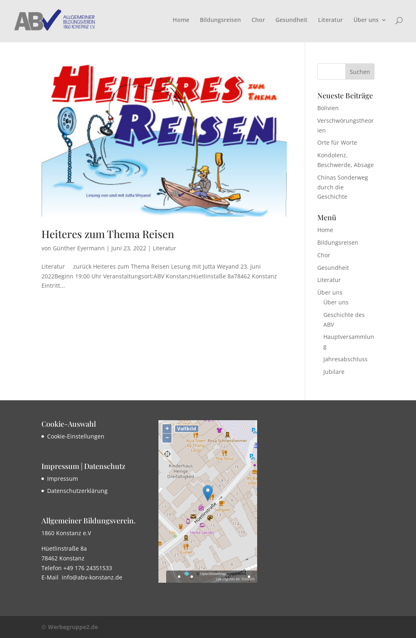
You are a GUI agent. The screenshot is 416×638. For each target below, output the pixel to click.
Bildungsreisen (220, 20)
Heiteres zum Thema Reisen (107, 234)
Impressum (62, 478)
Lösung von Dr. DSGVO (235, 579)
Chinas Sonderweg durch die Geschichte (342, 187)
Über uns (366, 20)
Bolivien (328, 108)
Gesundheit (291, 20)
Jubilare (333, 371)
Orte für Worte (337, 142)
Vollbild (186, 428)
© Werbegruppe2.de (69, 627)
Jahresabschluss (345, 359)
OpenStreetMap (213, 574)
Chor (258, 20)
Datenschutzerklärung (77, 491)
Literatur (330, 20)
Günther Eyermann (79, 248)
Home (181, 20)
